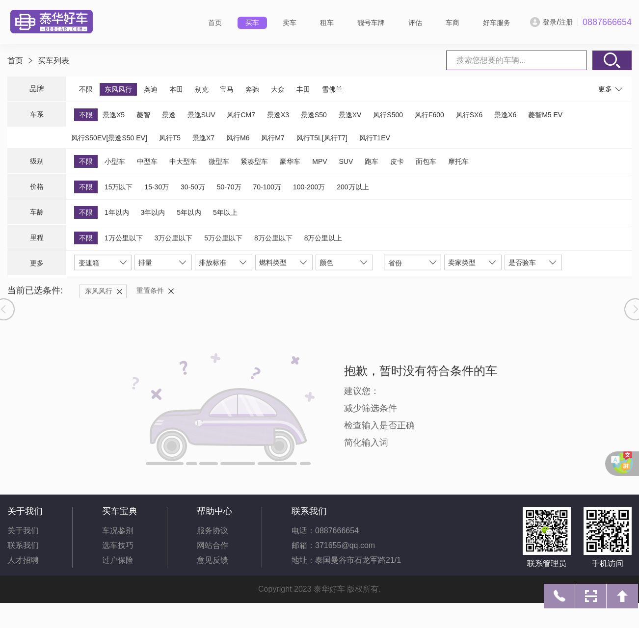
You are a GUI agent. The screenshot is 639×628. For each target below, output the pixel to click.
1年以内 (117, 212)
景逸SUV (201, 115)
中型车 (147, 161)
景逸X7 (203, 138)
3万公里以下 (174, 238)
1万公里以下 (124, 238)
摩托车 (458, 161)
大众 (278, 89)
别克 (202, 89)
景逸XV (350, 115)
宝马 (227, 89)
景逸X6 (505, 115)
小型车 (115, 161)
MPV (319, 161)
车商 (452, 22)
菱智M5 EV (545, 115)
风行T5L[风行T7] (321, 138)
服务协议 (212, 530)
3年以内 (153, 212)
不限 (86, 89)
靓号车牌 (371, 22)
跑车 (371, 161)
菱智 (143, 115)
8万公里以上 (323, 238)
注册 (566, 22)
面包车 (426, 161)
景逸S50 (314, 115)
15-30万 (156, 187)
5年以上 (225, 212)
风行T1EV (374, 138)
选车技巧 (117, 545)
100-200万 (309, 187)
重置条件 (150, 290)
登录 (550, 22)
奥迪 (151, 89)
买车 (252, 22)
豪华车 (290, 161)
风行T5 (170, 138)
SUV (346, 161)
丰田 (303, 89)
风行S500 (388, 115)
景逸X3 (278, 115)
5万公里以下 (223, 238)
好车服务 (496, 22)
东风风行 (118, 89)
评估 (415, 22)
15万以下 (119, 187)
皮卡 (397, 161)
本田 (176, 89)
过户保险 (117, 560)
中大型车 (183, 161)
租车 (327, 22)
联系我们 (23, 545)
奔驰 (252, 89)
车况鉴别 (117, 530)
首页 (215, 22)
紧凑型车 (254, 161)
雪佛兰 (332, 89)
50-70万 (229, 187)
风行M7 (272, 138)
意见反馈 (212, 560)
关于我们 (23, 530)
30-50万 (193, 187)
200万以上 (353, 187)
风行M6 (237, 138)
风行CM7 (241, 115)
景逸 (169, 115)
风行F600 (429, 115)
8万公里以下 (273, 238)
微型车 (219, 161)
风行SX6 (469, 115)
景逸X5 (114, 115)
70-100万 (267, 187)
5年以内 (189, 212)
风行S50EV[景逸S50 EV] (109, 138)
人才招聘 (23, 560)
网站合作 (212, 545)
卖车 (289, 22)
